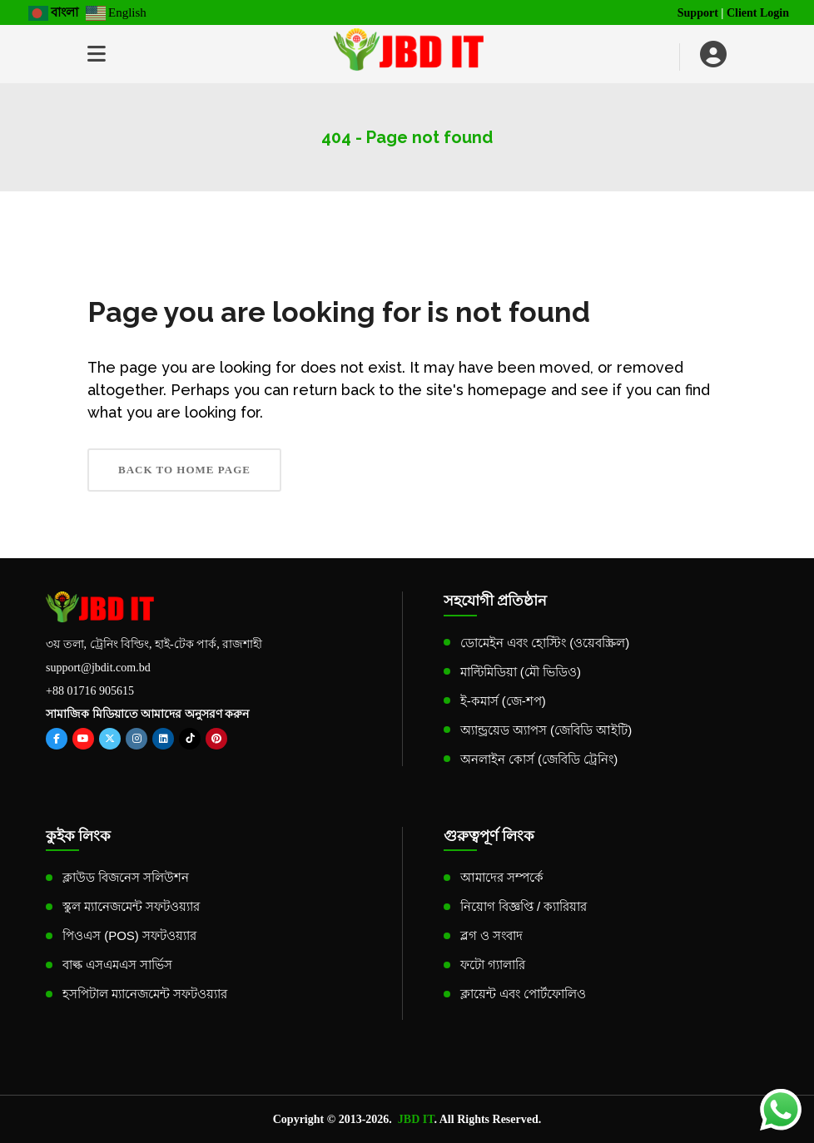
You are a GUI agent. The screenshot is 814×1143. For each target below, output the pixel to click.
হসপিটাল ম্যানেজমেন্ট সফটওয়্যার (144, 994)
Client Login (758, 13)
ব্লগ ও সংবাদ (491, 935)
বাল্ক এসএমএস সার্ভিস (117, 964)
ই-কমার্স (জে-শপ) (503, 701)
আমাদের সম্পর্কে (501, 877)
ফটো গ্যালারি (492, 964)
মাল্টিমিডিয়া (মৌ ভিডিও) (520, 672)
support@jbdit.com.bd (98, 667)
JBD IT (416, 1119)
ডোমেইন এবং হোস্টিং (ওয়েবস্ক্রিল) (545, 643)
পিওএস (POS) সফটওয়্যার (129, 935)
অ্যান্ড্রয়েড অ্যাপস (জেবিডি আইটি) (546, 730)
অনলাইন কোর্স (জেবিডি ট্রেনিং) (539, 759)
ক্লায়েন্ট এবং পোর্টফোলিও (523, 994)
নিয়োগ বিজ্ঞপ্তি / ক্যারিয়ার (524, 906)
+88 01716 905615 (90, 691)
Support (698, 13)
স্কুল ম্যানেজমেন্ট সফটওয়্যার (131, 906)
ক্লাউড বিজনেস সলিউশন (125, 877)
